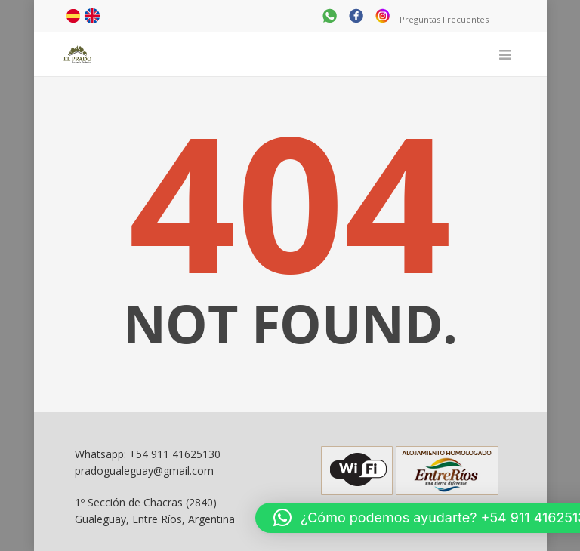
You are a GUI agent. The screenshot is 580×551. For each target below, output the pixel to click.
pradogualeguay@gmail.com (144, 470)
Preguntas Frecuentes (444, 19)
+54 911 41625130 (175, 454)
